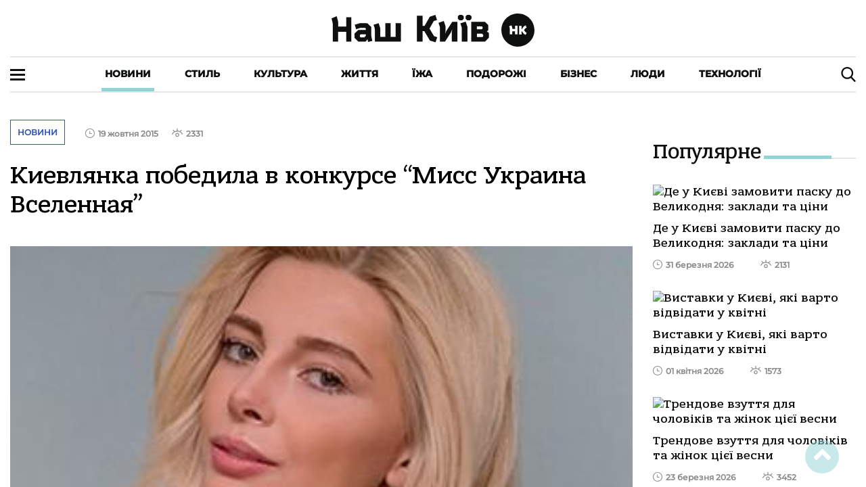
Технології (730, 74)
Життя (359, 74)
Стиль (202, 74)
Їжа (422, 74)
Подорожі (496, 74)
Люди (648, 74)
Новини (128, 74)
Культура (280, 74)
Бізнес (578, 74)
